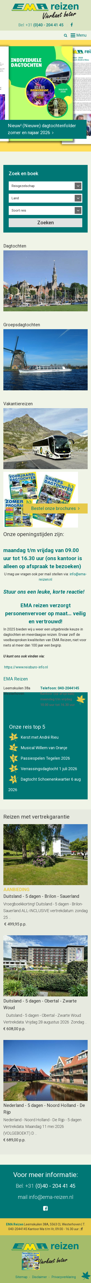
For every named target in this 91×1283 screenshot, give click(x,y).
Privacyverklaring (64, 1276)
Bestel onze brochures (53, 508)
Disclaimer (39, 1276)
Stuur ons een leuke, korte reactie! (43, 591)
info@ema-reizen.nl (51, 1197)
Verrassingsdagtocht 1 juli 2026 (42, 768)
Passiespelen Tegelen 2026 (39, 758)
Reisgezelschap (23, 186)
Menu (81, 35)
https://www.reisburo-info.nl (26, 667)
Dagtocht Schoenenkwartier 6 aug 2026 (44, 783)
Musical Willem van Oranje (37, 747)
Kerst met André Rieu (33, 737)
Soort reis (19, 210)
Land (15, 198)
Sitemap (21, 1276)
